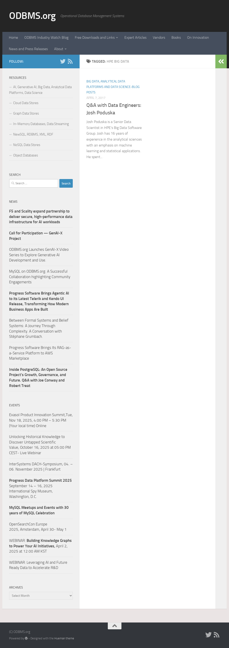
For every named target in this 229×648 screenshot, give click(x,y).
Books (176, 37)
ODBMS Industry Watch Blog (46, 37)
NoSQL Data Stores (26, 145)
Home (13, 37)
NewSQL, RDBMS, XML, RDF (33, 134)
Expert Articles (135, 37)
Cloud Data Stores (25, 103)
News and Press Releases (28, 49)
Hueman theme (64, 638)
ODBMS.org (32, 15)
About (58, 49)
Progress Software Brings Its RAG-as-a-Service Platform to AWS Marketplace (40, 353)
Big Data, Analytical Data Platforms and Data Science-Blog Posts (113, 86)
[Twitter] (62, 61)
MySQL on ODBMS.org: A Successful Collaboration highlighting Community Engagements (39, 276)
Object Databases (25, 155)
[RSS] (70, 61)
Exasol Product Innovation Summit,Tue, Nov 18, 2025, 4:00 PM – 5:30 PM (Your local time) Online (41, 420)
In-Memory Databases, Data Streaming (41, 124)
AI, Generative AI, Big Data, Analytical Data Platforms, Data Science (40, 90)
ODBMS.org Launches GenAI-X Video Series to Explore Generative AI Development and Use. (39, 254)
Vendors (159, 37)
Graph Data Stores (26, 113)
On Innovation (198, 37)
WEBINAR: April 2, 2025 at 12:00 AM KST (40, 545)
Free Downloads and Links (95, 37)
